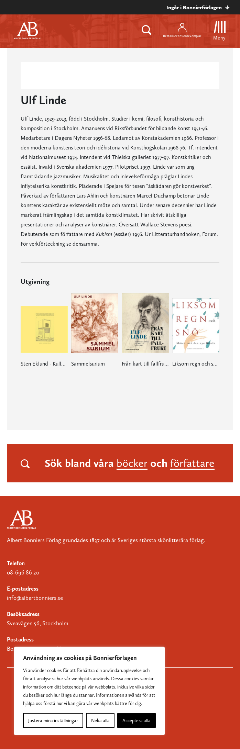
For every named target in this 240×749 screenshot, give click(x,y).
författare (192, 463)
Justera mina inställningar (53, 720)
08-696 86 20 (23, 572)
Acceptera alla (136, 720)
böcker (132, 463)
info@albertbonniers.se (35, 597)
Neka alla (100, 720)
